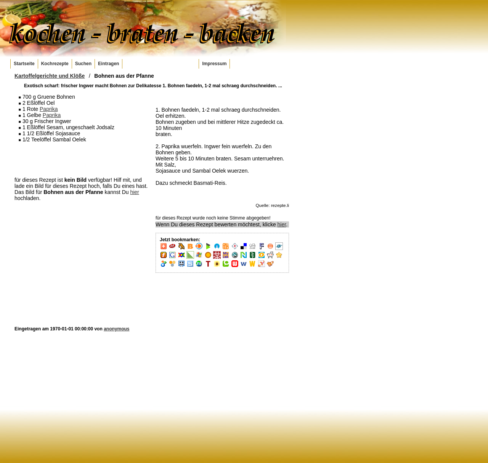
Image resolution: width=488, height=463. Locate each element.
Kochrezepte (55, 63)
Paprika (49, 109)
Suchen (83, 63)
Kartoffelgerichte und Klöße (49, 76)
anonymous (116, 329)
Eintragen (108, 63)
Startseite (24, 63)
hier (134, 192)
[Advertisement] (81, 159)
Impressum (214, 63)
